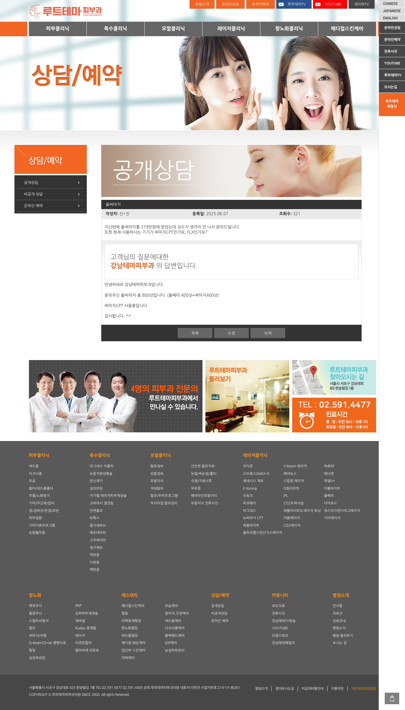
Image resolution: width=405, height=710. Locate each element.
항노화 (35, 595)
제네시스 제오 (253, 481)
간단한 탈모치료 (203, 466)
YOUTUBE (392, 63)
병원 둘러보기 (343, 635)
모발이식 (156, 481)
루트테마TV (393, 75)
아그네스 (249, 510)
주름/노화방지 (39, 495)
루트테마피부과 (69, 11)
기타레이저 (332, 518)
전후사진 (390, 51)
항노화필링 (130, 628)
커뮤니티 (280, 595)
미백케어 (128, 658)
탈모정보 (156, 466)
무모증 (196, 488)
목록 (195, 333)
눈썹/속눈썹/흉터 (203, 473)
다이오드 (330, 503)
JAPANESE (392, 10)
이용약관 (337, 688)
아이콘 (248, 466)
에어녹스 (290, 473)
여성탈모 (156, 488)
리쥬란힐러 (83, 643)
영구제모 (96, 547)
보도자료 (278, 606)
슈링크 (248, 495)
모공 (32, 481)
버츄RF (329, 466)
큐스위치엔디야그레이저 (342, 510)
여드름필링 (130, 635)
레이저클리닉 (231, 28)
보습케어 (171, 606)
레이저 (80, 635)
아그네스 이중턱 (101, 466)
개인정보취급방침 (363, 688)
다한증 (95, 562)
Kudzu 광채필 (85, 628)
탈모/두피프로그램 (164, 495)
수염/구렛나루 (201, 481)
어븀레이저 (292, 518)
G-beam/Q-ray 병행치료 (47, 643)
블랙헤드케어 (175, 635)
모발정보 (156, 473)
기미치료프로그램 (42, 525)
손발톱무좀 (37, 532)
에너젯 (329, 473)
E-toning (250, 488)
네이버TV (361, 4)
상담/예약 (220, 595)
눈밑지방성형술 (101, 473)
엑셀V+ (329, 481)
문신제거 (96, 481)
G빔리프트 (291, 488)
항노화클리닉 (289, 28)
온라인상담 (392, 27)
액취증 (95, 555)
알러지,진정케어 (177, 613)
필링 (32, 650)
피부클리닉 (57, 28)
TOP (392, 698)
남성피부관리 (175, 650)
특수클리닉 (115, 28)
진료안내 (339, 621)
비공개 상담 (33, 194)
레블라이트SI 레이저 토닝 (302, 510)
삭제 (267, 333)
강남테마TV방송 (284, 621)
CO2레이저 (292, 525)
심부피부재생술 (86, 613)
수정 (231, 333)
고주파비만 (98, 540)
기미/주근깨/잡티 (41, 503)
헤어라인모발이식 (204, 495)
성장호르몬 (37, 658)
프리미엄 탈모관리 (164, 503)
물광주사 (35, 613)
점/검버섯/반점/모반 (44, 510)
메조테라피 (98, 532)
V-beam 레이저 (295, 466)
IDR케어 (171, 643)
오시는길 (390, 87)
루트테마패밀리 (391, 103)
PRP (78, 606)
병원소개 (202, 4)
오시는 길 (340, 643)
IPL (286, 495)
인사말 (338, 606)
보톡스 (95, 518)
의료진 (338, 613)
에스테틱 (130, 595)
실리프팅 (96, 488)
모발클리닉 (173, 28)
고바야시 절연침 (101, 503)
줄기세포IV (98, 525)
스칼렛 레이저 (294, 481)
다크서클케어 (175, 628)
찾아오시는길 (284, 688)
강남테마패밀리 (283, 643)
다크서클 (35, 473)
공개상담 (31, 183)
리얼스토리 (280, 635)
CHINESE (392, 3)
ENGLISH (392, 17)
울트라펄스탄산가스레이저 (262, 532)
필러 (32, 628)
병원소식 (339, 628)
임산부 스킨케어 (133, 650)
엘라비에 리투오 (87, 650)
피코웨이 (249, 503)
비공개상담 (219, 613)
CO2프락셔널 (294, 503)
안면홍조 (96, 510)
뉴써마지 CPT (253, 518)
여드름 (34, 466)
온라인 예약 (33, 206)
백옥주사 (35, 606)
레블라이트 (251, 525)
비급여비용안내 (312, 688)
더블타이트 (332, 488)
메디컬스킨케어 (347, 28)
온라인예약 (392, 39)
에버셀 (80, 621)
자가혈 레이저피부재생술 (108, 495)
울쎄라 (329, 495)
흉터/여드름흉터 (41, 488)
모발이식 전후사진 (204, 503)
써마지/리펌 (38, 635)
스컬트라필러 (39, 621)
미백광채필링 (131, 621)
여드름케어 (173, 621)
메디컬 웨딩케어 (133, 643)
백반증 (95, 569)
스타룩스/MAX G (256, 473)
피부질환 (35, 518)
